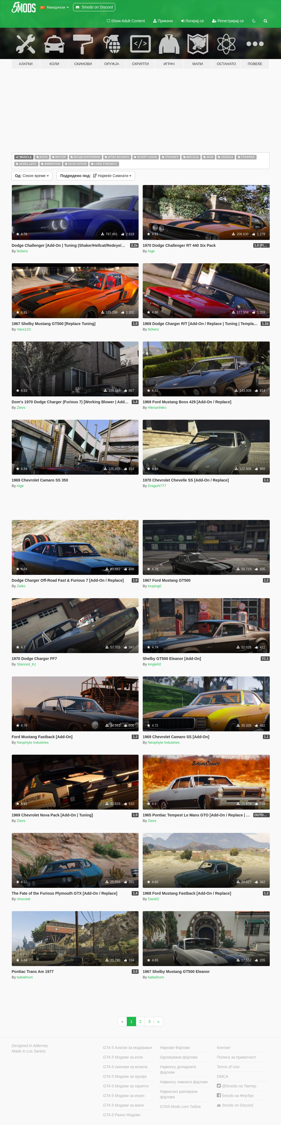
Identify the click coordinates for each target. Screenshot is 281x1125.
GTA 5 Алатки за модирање (127, 1047)
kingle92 (154, 664)
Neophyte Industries (33, 742)
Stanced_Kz (26, 664)
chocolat (23, 899)
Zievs (21, 407)
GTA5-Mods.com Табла (180, 1106)
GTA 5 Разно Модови (121, 1115)
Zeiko (21, 586)
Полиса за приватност (236, 1057)
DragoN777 (157, 486)
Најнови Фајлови (175, 1047)
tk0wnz (22, 251)
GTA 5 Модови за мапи (123, 1105)
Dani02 (153, 899)
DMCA (222, 1076)
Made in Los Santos (29, 1051)
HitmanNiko (157, 407)
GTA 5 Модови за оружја (125, 1076)
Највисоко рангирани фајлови (179, 1094)
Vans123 (23, 329)
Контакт (224, 1047)
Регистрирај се (228, 21)
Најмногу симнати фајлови (184, 1082)
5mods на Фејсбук (235, 1095)
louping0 (154, 586)
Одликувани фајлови (178, 1057)
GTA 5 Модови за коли (123, 1057)
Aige (151, 251)
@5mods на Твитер (236, 1086)
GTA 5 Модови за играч (124, 1095)
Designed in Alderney (30, 1045)
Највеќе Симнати (95, 175)
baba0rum (25, 977)
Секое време (32, 175)
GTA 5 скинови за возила (125, 1067)
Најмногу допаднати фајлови (178, 1069)
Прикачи (163, 21)
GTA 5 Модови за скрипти (126, 1086)
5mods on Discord (235, 1105)
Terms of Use (228, 1067)
